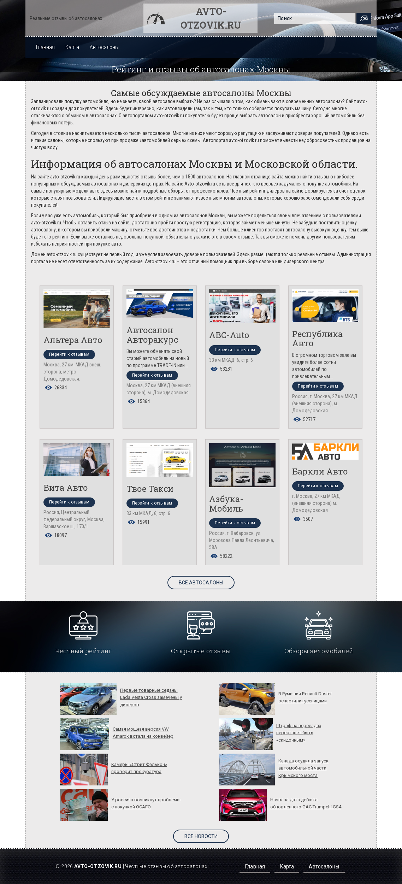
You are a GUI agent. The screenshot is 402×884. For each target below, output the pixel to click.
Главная (45, 47)
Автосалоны (104, 47)
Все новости (201, 836)
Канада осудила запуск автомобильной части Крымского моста (303, 768)
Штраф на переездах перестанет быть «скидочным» (298, 733)
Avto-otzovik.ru (211, 18)
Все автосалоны (201, 582)
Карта (72, 47)
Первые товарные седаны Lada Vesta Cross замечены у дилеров (151, 697)
